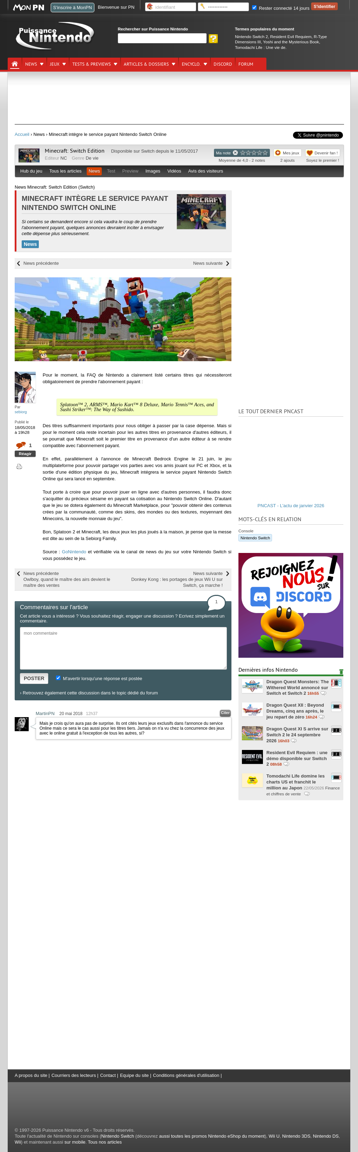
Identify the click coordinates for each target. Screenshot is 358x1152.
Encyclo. (191, 64)
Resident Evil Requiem (291, 36)
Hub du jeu (31, 171)
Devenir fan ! (326, 153)
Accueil (22, 134)
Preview (130, 171)
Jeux (54, 64)
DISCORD (223, 64)
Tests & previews (91, 64)
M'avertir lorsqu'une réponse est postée (99, 678)
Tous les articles (65, 171)
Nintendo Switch (255, 537)
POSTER (34, 678)
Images (152, 171)
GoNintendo (74, 551)
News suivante (208, 263)
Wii (18, 1142)
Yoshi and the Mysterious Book (291, 41)
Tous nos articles (105, 1142)
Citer (225, 712)
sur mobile (74, 1142)
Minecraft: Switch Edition (75, 151)
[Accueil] (14, 64)
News (31, 64)
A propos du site (31, 1075)
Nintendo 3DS (296, 1136)
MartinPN (45, 713)
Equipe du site (134, 1075)
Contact (108, 1075)
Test (111, 171)
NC (63, 158)
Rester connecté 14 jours (280, 8)
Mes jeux (291, 153)
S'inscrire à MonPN (72, 7)
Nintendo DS (326, 1136)
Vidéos (174, 171)
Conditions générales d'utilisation (186, 1075)
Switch (148, 151)
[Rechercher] (162, 38)
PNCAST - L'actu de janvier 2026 (291, 505)
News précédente (41, 263)
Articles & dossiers (146, 64)
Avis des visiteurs (205, 171)
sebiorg (21, 412)
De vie (92, 158)
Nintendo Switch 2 (251, 36)
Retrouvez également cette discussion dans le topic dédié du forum (90, 692)
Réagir (25, 453)
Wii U (274, 1136)
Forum (245, 64)
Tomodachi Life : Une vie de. (260, 47)
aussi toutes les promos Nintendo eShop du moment (212, 1136)
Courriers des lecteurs (73, 1075)
